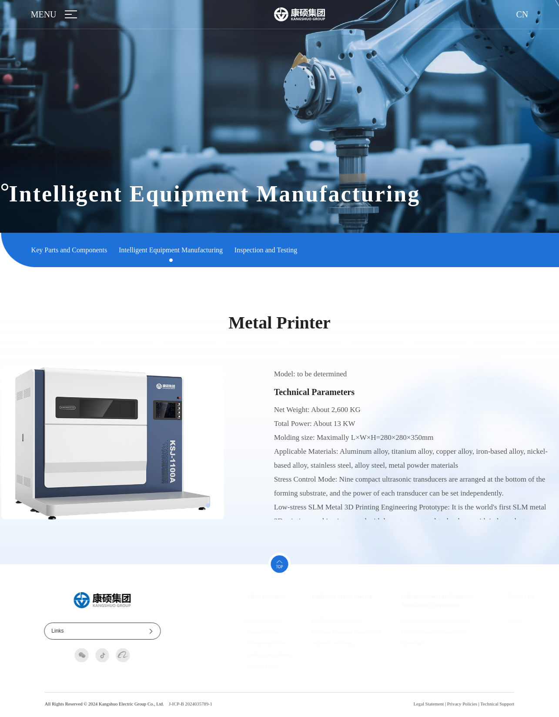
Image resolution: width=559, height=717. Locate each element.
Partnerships (396, 643)
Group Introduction (248, 620)
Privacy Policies (462, 707)
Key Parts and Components (69, 250)
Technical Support (497, 707)
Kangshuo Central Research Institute (419, 620)
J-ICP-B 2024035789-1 (190, 707)
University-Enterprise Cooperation (417, 631)
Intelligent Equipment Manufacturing (171, 250)
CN (522, 14)
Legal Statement (429, 707)
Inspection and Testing (265, 250)
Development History (250, 643)
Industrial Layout (246, 665)
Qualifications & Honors (253, 654)
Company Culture (246, 631)
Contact (499, 620)
